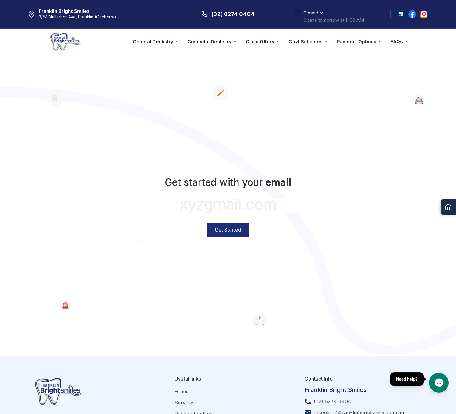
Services (185, 403)
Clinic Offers (262, 42)
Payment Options (359, 42)
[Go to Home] (448, 207)
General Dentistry (155, 42)
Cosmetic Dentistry (212, 42)
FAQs (399, 42)
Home (182, 392)
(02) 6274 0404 (332, 401)
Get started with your (228, 182)
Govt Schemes (308, 42)
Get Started (228, 230)
